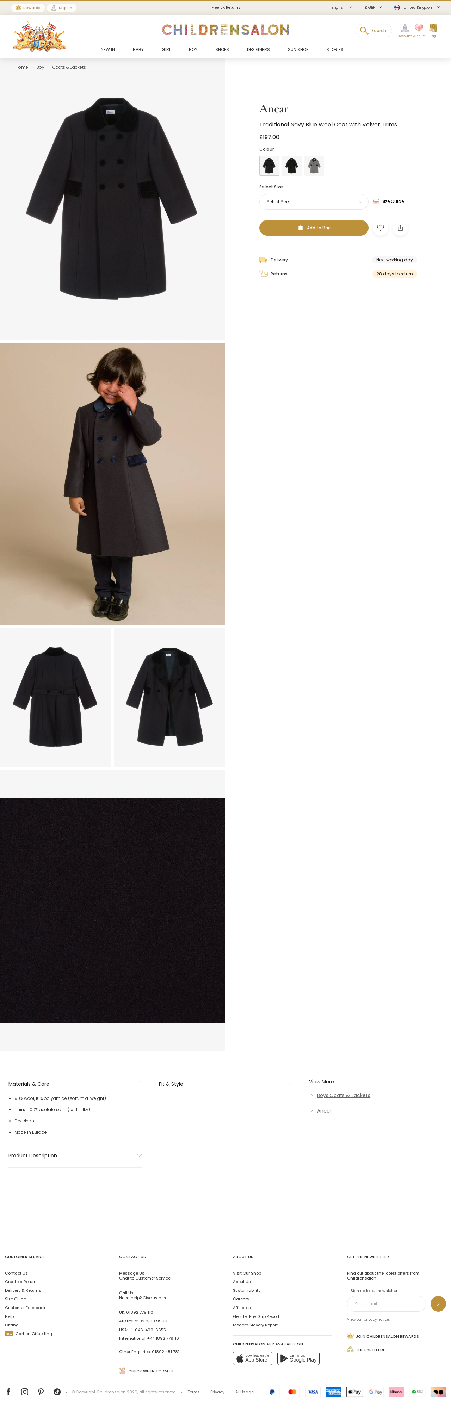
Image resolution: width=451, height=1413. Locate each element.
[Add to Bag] (314, 764)
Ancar (274, 644)
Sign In (65, 8)
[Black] (292, 702)
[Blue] (269, 702)
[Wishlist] (417, 31)
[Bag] (433, 31)
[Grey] (314, 702)
